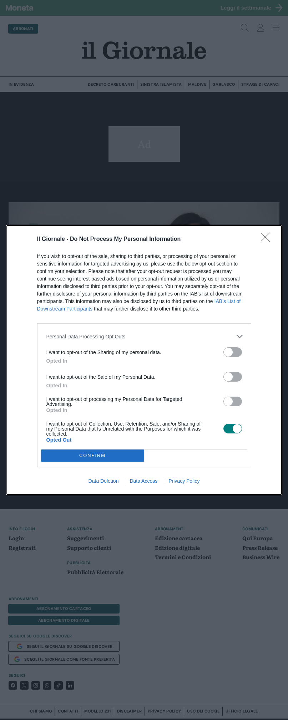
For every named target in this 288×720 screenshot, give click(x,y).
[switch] (232, 352)
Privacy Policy (183, 481)
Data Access (143, 481)
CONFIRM (92, 455)
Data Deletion (104, 481)
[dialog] (144, 360)
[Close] (267, 239)
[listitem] (144, 336)
